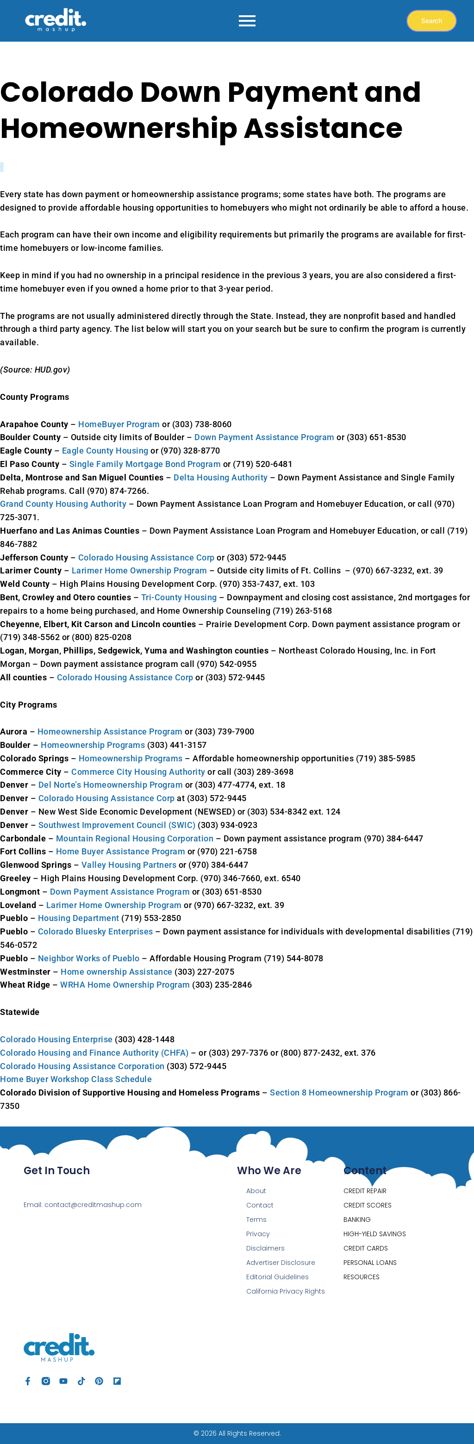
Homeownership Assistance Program (110, 731)
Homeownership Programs (93, 745)
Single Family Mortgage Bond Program (145, 464)
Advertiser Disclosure (280, 1262)
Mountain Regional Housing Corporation (135, 838)
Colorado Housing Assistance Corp (146, 557)
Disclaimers (265, 1248)
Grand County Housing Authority (63, 504)
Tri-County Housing (179, 597)
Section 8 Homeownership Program (339, 1092)
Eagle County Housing (105, 450)
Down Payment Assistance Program (264, 437)
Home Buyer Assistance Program (121, 851)
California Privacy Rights (285, 1291)
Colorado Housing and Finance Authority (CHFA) (94, 1053)
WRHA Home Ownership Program (125, 985)
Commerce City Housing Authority (138, 772)
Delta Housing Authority (221, 477)
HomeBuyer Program (119, 424)
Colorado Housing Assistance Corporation (82, 1066)
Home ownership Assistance (117, 972)
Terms (256, 1219)
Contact (260, 1205)
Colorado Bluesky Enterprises (95, 931)
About (256, 1190)
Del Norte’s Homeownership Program (110, 785)
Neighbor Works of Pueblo (89, 958)
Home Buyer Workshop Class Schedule (76, 1079)
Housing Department (78, 918)
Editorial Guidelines (277, 1277)
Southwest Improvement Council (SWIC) (117, 825)
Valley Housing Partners (129, 865)
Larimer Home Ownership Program (139, 570)
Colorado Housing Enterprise (56, 1039)
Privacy (258, 1234)
